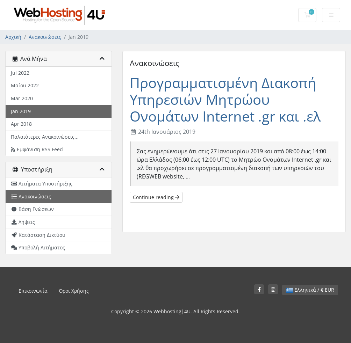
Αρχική (13, 37)
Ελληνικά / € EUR (310, 289)
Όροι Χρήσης (74, 290)
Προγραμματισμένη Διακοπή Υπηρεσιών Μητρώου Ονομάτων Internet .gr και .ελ (225, 99)
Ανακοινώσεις (45, 37)
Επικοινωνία (33, 290)
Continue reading (156, 197)
